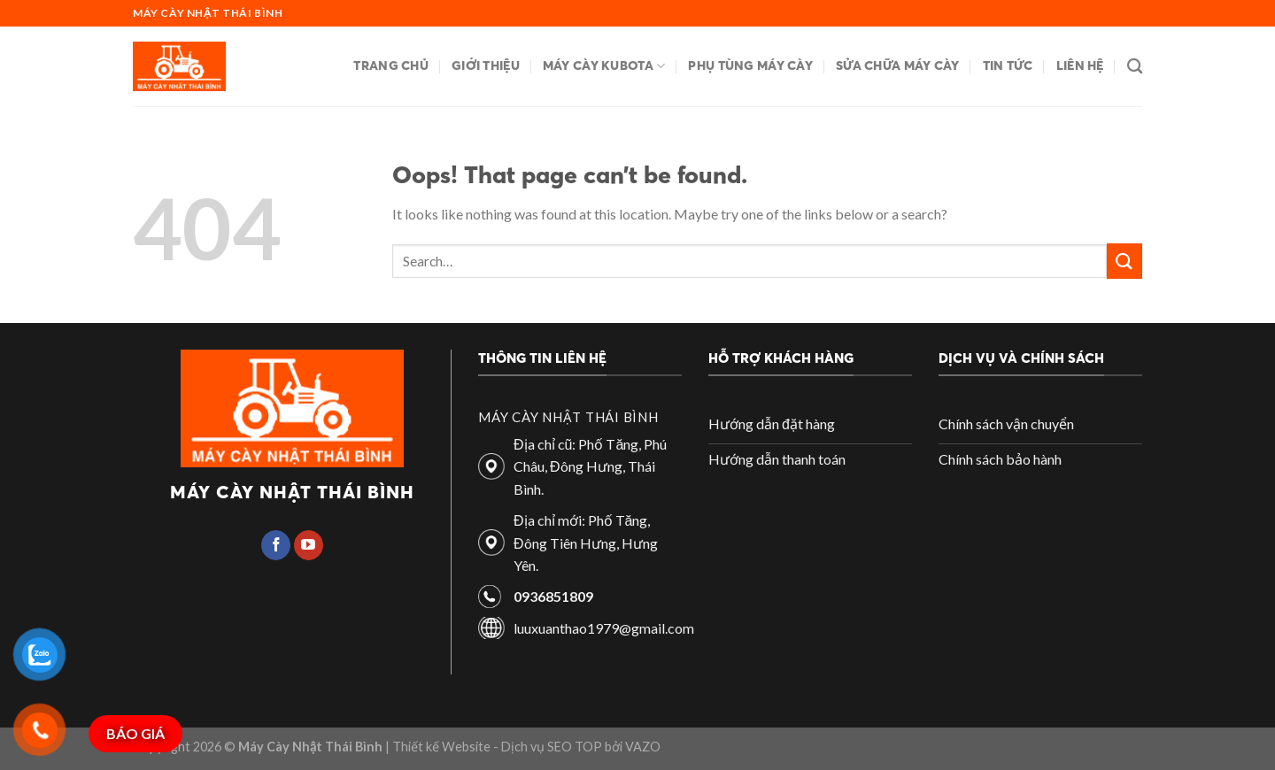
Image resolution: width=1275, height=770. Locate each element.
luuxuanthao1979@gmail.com (604, 628)
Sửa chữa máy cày (898, 65)
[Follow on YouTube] (308, 545)
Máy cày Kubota (604, 66)
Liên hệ (1080, 65)
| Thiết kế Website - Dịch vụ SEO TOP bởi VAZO (521, 746)
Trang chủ (391, 65)
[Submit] (1124, 260)
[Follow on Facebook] (275, 545)
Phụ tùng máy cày (750, 65)
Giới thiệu (486, 65)
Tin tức (1008, 65)
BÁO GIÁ (135, 733)
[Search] (1134, 67)
